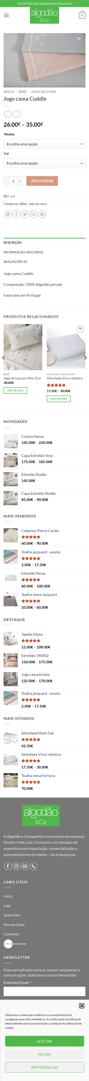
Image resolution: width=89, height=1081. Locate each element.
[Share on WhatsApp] (8, 214)
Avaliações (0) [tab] (16, 262)
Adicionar (42, 181)
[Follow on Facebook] (8, 866)
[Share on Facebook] (16, 214)
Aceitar (44, 1041)
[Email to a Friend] (33, 214)
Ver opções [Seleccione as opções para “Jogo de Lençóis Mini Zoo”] (15, 390)
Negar (44, 1054)
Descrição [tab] (13, 242)
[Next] (85, 367)
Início (9, 92)
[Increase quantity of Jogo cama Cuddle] (20, 181)
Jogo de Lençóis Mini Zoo (22, 378)
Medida (9, 134)
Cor (6, 153)
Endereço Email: (18, 982)
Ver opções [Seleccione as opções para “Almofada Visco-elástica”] (58, 398)
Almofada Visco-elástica (65, 378)
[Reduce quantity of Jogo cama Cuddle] (6, 181)
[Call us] (33, 866)
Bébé (23, 92)
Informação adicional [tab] (24, 252)
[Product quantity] (13, 181)
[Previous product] (17, 114)
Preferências (44, 1067)
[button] (81, 1005)
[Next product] (7, 114)
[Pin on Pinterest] (42, 214)
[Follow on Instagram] (16, 866)
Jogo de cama (43, 92)
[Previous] (4, 367)
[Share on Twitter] (25, 214)
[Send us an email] (25, 866)
